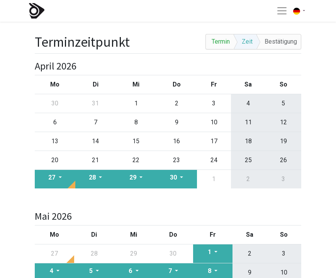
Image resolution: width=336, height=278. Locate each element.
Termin (221, 41)
